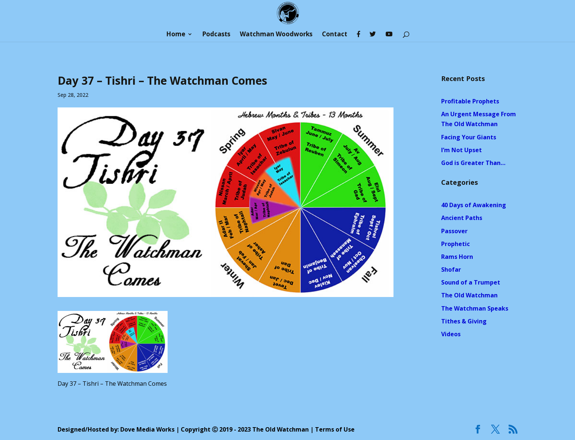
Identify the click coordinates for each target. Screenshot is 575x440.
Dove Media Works (147, 429)
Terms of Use (335, 429)
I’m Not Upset (461, 150)
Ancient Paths (461, 218)
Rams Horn (457, 257)
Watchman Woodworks (276, 35)
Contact (334, 35)
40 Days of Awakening (473, 205)
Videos (451, 334)
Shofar (451, 269)
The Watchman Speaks (474, 308)
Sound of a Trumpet (470, 282)
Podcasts (216, 35)
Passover (454, 231)
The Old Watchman (469, 295)
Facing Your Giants (468, 137)
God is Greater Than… (473, 163)
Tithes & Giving (464, 321)
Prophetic (455, 244)
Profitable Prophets (470, 101)
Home (175, 35)
